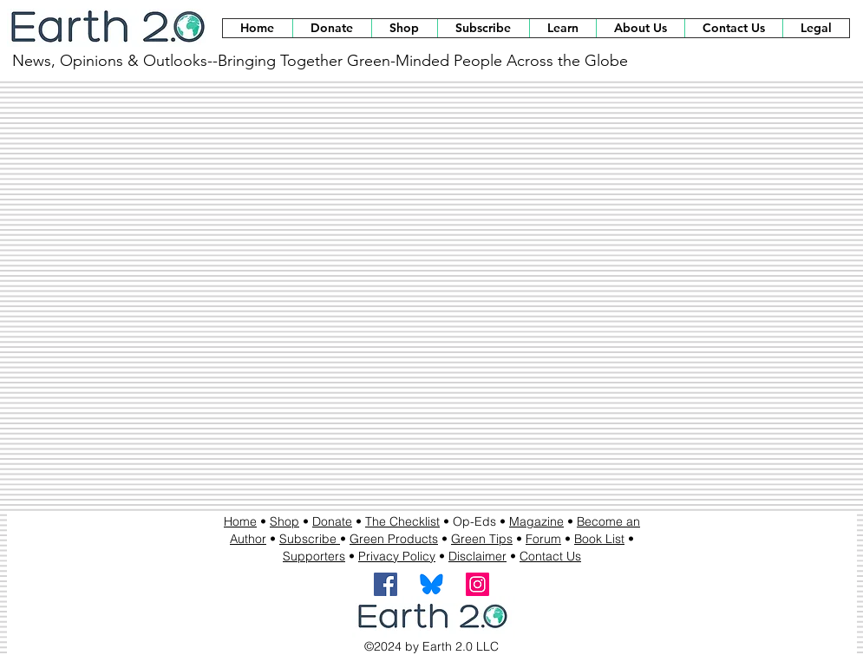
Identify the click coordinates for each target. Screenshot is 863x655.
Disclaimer (477, 556)
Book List (599, 539)
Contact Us (550, 556)
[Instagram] (477, 584)
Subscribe (309, 539)
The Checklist (402, 521)
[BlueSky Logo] (431, 584)
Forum (543, 539)
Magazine (536, 521)
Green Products (394, 539)
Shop (284, 521)
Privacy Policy (396, 556)
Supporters (314, 556)
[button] (404, 28)
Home (240, 521)
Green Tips (482, 539)
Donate (332, 521)
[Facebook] (385, 584)
